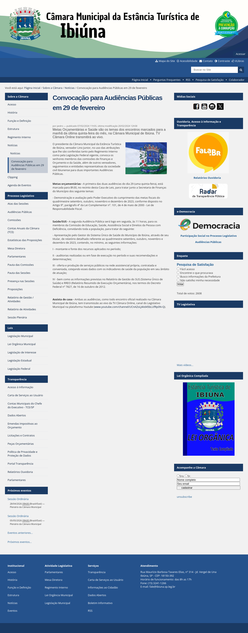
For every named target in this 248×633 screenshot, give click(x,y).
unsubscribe (184, 497)
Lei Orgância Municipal (59, 595)
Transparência (17, 379)
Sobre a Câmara (52, 88)
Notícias (70, 88)
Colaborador (236, 80)
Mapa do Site (167, 61)
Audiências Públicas (208, 242)
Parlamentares (54, 572)
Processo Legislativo (21, 196)
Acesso (12, 572)
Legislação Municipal (57, 603)
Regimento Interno (56, 587)
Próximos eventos (19, 490)
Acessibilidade (188, 61)
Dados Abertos (97, 595)
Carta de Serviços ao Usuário (105, 580)
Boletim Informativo (100, 603)
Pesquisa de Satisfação (210, 80)
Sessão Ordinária (18, 499)
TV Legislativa (186, 304)
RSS (188, 80)
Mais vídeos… (185, 365)
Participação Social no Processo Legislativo (209, 236)
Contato (208, 61)
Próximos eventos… (20, 542)
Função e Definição (19, 587)
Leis (10, 328)
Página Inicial (140, 80)
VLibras (239, 61)
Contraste (224, 61)
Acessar (240, 54)
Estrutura (13, 595)
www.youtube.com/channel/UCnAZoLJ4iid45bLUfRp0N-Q (129, 307)
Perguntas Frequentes (166, 80)
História (12, 580)
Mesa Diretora (53, 580)
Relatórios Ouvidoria (207, 178)
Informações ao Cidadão (103, 587)
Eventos (12, 610)
